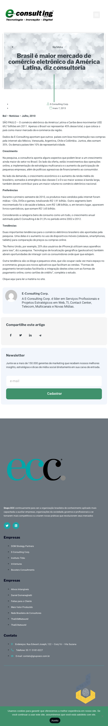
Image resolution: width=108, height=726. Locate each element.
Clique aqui (9, 279)
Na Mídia (58, 47)
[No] (102, 715)
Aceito (54, 720)
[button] (96, 14)
